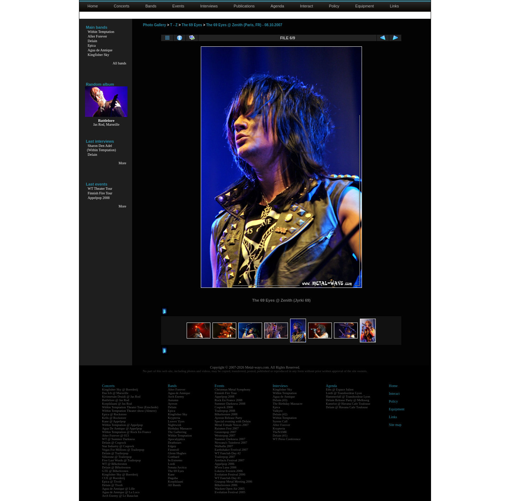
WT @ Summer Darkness (118, 439)
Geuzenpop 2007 (225, 432)
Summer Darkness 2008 (230, 403)
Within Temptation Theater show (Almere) (129, 410)
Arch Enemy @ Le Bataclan (120, 495)
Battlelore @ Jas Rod (115, 400)
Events (178, 6)
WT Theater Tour (100, 188)
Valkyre (278, 410)
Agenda (277, 6)
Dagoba (173, 478)
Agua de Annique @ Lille (118, 488)
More (122, 163)
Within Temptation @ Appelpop (122, 425)
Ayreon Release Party (228, 418)
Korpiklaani (175, 481)
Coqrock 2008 (224, 407)
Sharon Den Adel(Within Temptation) (101, 148)
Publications (244, 6)
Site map (395, 425)
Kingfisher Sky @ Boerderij (120, 389)
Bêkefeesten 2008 (226, 414)
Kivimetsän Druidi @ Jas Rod (121, 396)
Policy (334, 6)
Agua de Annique (100, 50)
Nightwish (174, 425)
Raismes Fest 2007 (227, 428)
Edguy (172, 446)
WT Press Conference (287, 439)
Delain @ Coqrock (114, 442)
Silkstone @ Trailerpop (117, 457)
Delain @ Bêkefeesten (116, 467)
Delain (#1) (280, 435)
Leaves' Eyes (176, 421)
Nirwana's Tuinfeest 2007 (231, 442)
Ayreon (172, 403)
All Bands (174, 485)
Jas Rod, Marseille (106, 124)
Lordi (171, 464)
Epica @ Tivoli (111, 481)
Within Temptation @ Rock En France (126, 432)
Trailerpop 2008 (225, 410)
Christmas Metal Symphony (232, 389)
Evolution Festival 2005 (230, 492)
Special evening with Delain (233, 421)
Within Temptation (101, 32)
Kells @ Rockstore (114, 418)
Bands (150, 6)
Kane (171, 474)
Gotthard (173, 457)
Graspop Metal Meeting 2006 (233, 481)
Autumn (173, 400)
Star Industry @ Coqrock (118, 446)
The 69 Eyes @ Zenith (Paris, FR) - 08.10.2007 (244, 25)
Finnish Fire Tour (100, 193)
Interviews (209, 6)
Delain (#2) (280, 414)
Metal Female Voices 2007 (232, 425)
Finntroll (173, 449)
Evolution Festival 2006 (230, 474)
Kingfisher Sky (98, 55)
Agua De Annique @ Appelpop (122, 428)
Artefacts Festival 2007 (229, 460)
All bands (119, 63)
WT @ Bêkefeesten (114, 464)
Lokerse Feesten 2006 (229, 471)
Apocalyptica (176, 439)
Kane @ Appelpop (114, 421)
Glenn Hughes (177, 453)
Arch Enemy (176, 396)
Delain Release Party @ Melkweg (347, 400)
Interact (306, 6)
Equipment (364, 6)
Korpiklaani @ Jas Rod (117, 403)
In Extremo (175, 460)
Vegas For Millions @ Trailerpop (123, 449)
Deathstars (174, 442)
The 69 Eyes (192, 25)
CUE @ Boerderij (113, 478)
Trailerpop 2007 (225, 457)
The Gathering (177, 432)
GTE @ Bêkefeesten (115, 471)
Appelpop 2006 (224, 464)
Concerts (121, 6)
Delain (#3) (280, 400)
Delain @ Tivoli (112, 485)
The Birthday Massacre (287, 403)
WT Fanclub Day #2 (228, 453)
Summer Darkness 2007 (230, 439)
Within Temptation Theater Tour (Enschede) (130, 407)
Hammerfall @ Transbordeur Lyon (348, 396)
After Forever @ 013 (115, 435)
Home (92, 6)
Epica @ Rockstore (114, 414)
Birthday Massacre (180, 428)
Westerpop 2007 (225, 435)
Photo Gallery (154, 25)
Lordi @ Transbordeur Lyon (344, 393)
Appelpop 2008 (99, 198)
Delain (92, 41)
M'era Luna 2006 (226, 467)
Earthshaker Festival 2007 (231, 449)
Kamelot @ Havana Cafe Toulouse (348, 403)
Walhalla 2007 (224, 446)
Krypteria (174, 418)
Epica (92, 45)
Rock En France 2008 (228, 400)
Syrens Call (280, 421)
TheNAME (280, 432)
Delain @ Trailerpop (115, 453)
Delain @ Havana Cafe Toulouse (347, 407)
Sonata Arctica (177, 467)
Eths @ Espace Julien (339, 389)
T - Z (173, 25)
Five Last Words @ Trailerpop (121, 460)
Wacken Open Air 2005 (230, 488)
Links (394, 6)
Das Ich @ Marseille (115, 393)
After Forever (97, 36)
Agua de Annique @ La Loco (121, 492)
